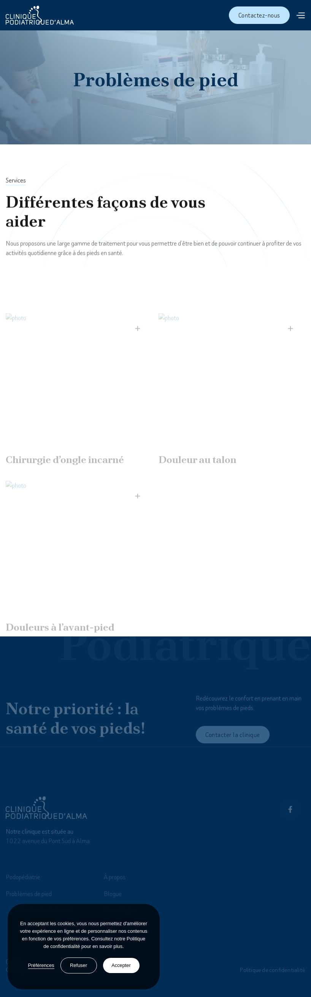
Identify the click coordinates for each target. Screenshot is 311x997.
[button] (300, 15)
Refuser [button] (78, 965)
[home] (40, 15)
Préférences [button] (41, 965)
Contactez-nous (259, 15)
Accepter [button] (121, 965)
